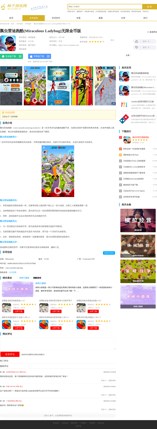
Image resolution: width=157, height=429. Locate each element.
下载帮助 (92, 423)
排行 (145, 18)
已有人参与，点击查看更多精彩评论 (58, 415)
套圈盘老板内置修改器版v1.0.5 (89, 301)
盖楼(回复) (112, 380)
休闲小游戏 (40, 283)
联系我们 (56, 423)
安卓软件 (56, 18)
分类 (123, 18)
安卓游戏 (33, 18)
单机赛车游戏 (89, 11)
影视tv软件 (71, 11)
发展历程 (65, 423)
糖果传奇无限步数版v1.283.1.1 (89, 317)
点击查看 (12, 272)
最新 (101, 18)
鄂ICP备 (78, 426)
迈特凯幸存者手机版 (131, 197)
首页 (11, 18)
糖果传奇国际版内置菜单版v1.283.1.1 (54, 317)
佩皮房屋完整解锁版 (140, 137)
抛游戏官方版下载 (130, 185)
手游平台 (145, 11)
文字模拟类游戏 (100, 11)
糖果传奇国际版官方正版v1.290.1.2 (16, 317)
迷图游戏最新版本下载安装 (134, 173)
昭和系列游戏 (136, 11)
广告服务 (83, 423)
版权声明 (74, 423)
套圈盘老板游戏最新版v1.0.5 (13, 301)
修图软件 (80, 11)
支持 (104, 380)
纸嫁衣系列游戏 (113, 11)
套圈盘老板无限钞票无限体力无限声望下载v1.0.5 (55, 301)
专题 (78, 18)
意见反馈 (101, 423)
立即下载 (18, 311)
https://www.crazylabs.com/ (69, 45)
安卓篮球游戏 (125, 11)
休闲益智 (28, 24)
